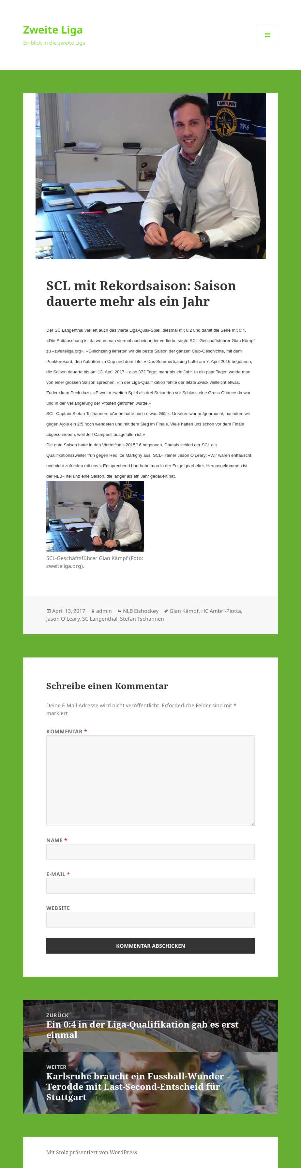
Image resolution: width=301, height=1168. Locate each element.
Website (58, 908)
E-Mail (58, 874)
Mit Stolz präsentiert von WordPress (91, 1152)
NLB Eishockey (140, 610)
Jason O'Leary (63, 618)
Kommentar (66, 731)
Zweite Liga (53, 29)
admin (104, 610)
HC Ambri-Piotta (221, 610)
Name (57, 840)
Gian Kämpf (184, 610)
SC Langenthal (99, 618)
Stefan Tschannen (142, 618)
